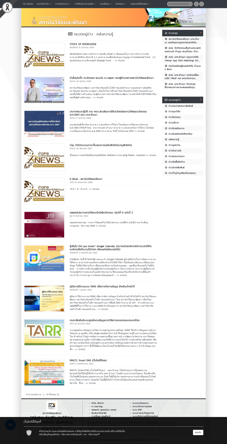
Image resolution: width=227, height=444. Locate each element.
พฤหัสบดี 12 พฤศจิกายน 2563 (83, 252)
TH (196, 4)
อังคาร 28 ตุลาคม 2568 (80, 81)
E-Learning (96, 406)
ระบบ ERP (137, 409)
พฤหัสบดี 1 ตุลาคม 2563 (81, 289)
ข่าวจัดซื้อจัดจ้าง (175, 162)
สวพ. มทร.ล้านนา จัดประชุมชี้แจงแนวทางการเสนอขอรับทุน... (180, 85)
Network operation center (103, 409)
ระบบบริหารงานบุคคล (142, 406)
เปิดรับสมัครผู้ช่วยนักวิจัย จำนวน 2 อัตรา (183, 67)
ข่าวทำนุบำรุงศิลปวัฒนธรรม (180, 173)
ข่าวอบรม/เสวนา (175, 156)
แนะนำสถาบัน (44, 4)
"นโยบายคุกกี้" (94, 434)
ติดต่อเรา (121, 4)
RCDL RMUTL (97, 403)
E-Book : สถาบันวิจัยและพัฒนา (86, 179)
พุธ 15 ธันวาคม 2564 (79, 216)
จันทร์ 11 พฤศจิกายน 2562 (81, 363)
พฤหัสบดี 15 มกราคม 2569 (82, 47)
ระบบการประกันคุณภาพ (143, 413)
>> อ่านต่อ (120, 60)
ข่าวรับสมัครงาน (174, 128)
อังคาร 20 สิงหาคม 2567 (81, 148)
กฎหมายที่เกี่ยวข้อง (140, 4)
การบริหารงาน (63, 4)
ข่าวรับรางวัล (173, 150)
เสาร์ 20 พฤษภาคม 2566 (81, 182)
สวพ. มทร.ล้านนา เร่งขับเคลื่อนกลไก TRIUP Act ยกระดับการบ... (182, 76)
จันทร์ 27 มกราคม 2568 (80, 118)
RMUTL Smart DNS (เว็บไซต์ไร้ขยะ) (88, 360)
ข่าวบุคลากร (172, 145)
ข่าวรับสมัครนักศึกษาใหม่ (178, 134)
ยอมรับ (198, 432)
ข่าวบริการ (172, 122)
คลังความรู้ (172, 139)
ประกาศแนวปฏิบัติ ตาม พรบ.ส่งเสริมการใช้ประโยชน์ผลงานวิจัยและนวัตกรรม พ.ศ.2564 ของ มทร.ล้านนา (108, 113)
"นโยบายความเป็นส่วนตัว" (72, 434)
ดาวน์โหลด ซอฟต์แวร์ (100, 416)
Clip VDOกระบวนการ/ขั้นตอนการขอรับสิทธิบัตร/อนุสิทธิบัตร (101, 145)
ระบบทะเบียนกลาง (140, 403)
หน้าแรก (28, 4)
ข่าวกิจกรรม (172, 117)
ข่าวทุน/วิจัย (172, 111)
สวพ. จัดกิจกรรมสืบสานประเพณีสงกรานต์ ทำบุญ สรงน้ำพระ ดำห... (183, 49)
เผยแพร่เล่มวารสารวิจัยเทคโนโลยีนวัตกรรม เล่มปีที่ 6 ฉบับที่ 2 (101, 212)
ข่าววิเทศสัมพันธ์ (174, 167)
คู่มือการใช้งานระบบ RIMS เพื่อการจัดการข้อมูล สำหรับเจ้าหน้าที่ (102, 286)
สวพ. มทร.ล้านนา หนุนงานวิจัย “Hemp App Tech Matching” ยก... (182, 58)
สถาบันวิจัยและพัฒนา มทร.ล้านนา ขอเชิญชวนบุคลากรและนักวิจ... (182, 40)
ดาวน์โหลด (106, 4)
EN (202, 4)
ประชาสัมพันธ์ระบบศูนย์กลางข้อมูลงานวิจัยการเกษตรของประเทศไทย (104, 320)
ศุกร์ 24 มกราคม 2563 (80, 323)
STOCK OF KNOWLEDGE (83, 44)
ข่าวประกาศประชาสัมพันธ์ (179, 106)
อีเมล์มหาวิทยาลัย (98, 413)
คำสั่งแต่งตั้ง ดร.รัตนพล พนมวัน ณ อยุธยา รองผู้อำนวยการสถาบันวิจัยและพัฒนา (112, 78)
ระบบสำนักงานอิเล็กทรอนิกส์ (145, 416)
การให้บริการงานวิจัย (85, 4)
